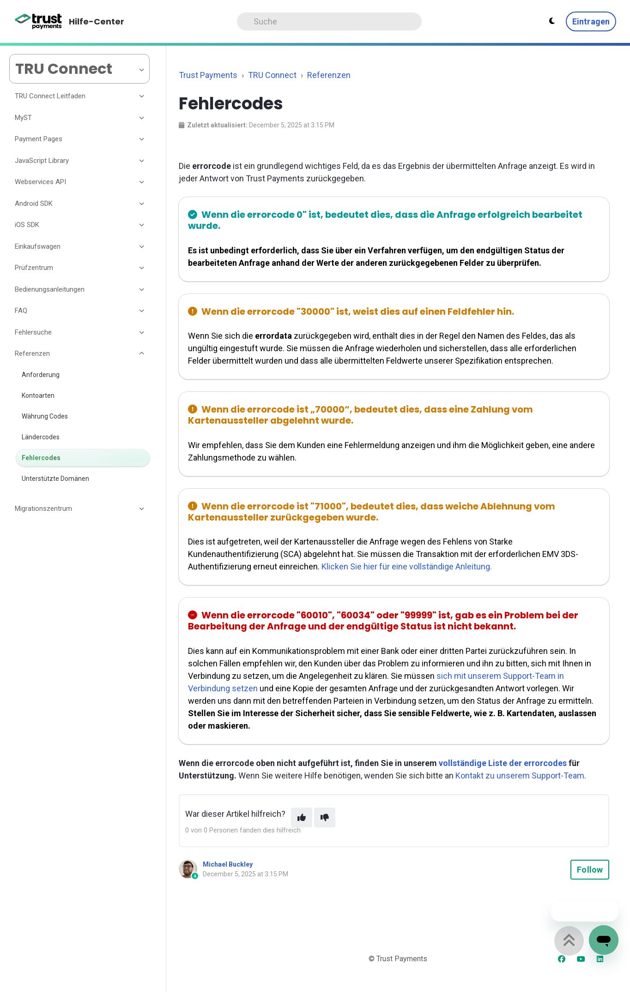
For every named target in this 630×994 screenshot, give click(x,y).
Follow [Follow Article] (590, 869)
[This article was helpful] (301, 817)
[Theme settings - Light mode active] (551, 21)
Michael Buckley (228, 864)
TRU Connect (272, 75)
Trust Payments (208, 75)
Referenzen (329, 75)
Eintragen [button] (591, 21)
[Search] (329, 21)
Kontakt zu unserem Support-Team (519, 775)
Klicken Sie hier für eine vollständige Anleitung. (406, 566)
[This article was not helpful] (324, 817)
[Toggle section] (142, 96)
